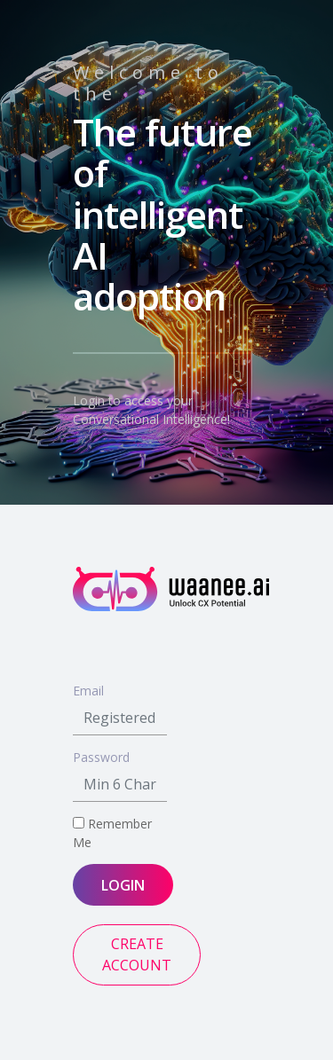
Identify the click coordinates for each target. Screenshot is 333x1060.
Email (88, 690)
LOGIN (123, 885)
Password (101, 757)
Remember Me (112, 833)
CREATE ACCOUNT (136, 954)
